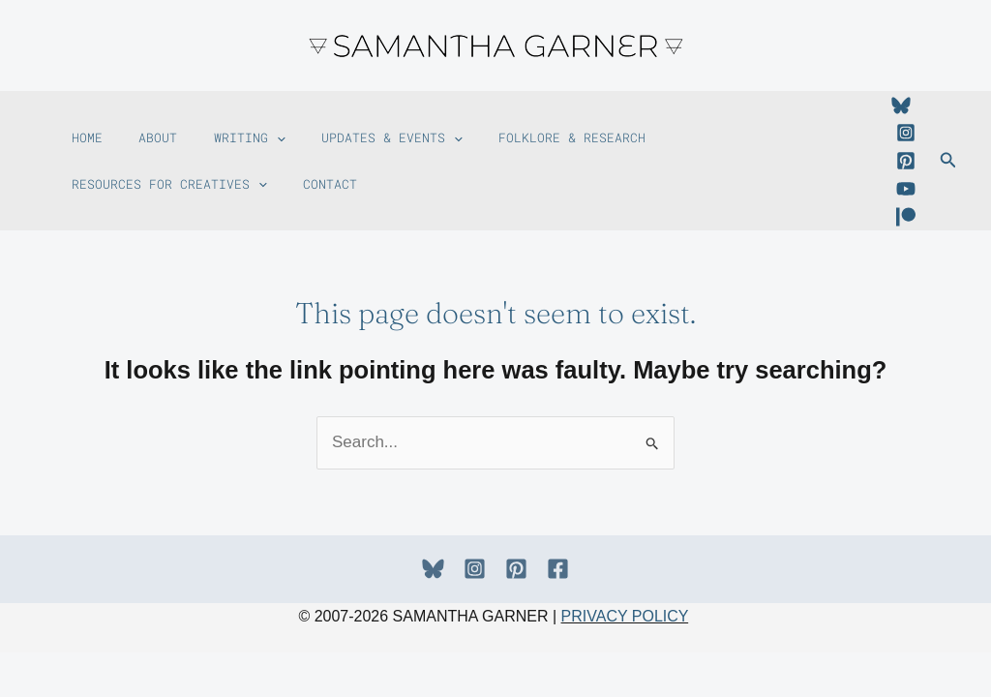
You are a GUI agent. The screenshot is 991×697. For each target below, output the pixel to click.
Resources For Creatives (740, 126)
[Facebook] (558, 569)
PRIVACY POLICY (625, 616)
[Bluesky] (901, 105)
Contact (95, 194)
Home (83, 127)
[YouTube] (906, 188)
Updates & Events (366, 126)
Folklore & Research (540, 127)
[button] (258, 126)
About (147, 127)
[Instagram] (906, 132)
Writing (231, 126)
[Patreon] (906, 217)
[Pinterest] (906, 160)
